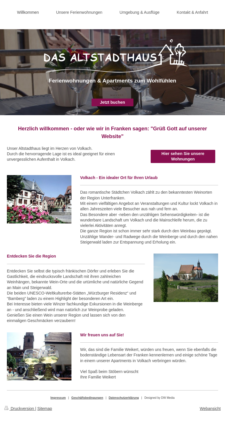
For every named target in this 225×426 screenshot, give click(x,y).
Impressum (58, 397)
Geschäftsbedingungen (87, 397)
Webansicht (210, 408)
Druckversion (19, 408)
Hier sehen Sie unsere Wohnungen (183, 156)
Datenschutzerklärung (124, 397)
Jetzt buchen (112, 102)
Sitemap (44, 408)
